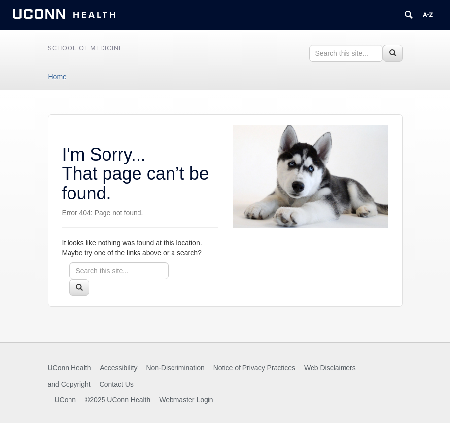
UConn (65, 400)
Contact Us (117, 384)
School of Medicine (85, 48)
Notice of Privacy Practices (254, 368)
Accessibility (118, 368)
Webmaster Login (186, 400)
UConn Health (69, 368)
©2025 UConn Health (117, 400)
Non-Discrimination (175, 368)
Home (57, 77)
